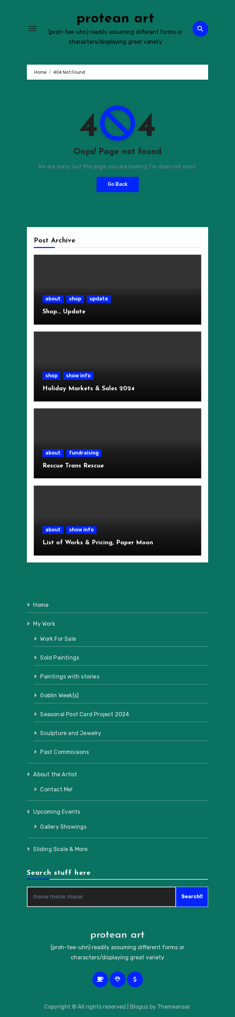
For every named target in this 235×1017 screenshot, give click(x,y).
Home (40, 605)
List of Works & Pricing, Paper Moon (98, 542)
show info (78, 376)
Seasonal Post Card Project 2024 (84, 714)
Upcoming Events (56, 811)
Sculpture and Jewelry (70, 733)
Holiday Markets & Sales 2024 (89, 388)
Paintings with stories (69, 676)
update (99, 299)
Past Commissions (64, 752)
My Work (44, 623)
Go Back (118, 184)
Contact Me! (56, 789)
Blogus (139, 1006)
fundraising (84, 453)
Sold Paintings (59, 657)
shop (75, 299)
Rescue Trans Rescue (73, 466)
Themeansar (173, 1006)
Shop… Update (64, 311)
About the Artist (55, 774)
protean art (115, 19)
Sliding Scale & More (60, 849)
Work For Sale (58, 638)
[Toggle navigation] (32, 28)
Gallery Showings (63, 826)
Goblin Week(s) (59, 695)
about (53, 299)
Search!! (192, 897)
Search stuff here (59, 873)
